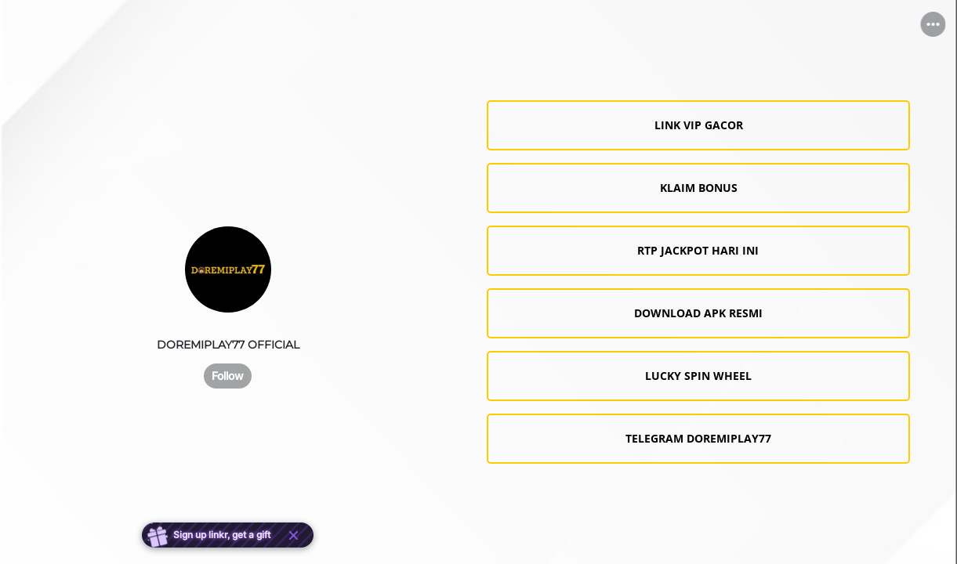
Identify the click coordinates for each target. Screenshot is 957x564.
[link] (698, 125)
